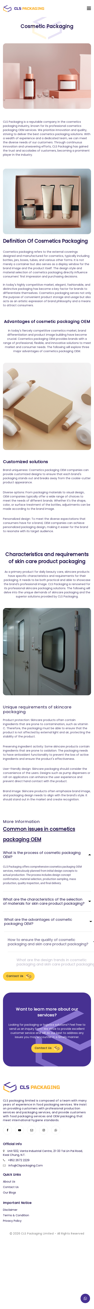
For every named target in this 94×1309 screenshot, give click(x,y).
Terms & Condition (16, 1215)
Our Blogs (9, 1193)
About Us (9, 1182)
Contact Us (18, 976)
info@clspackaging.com (26, 1166)
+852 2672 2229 (18, 1160)
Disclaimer (10, 1210)
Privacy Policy (12, 1221)
